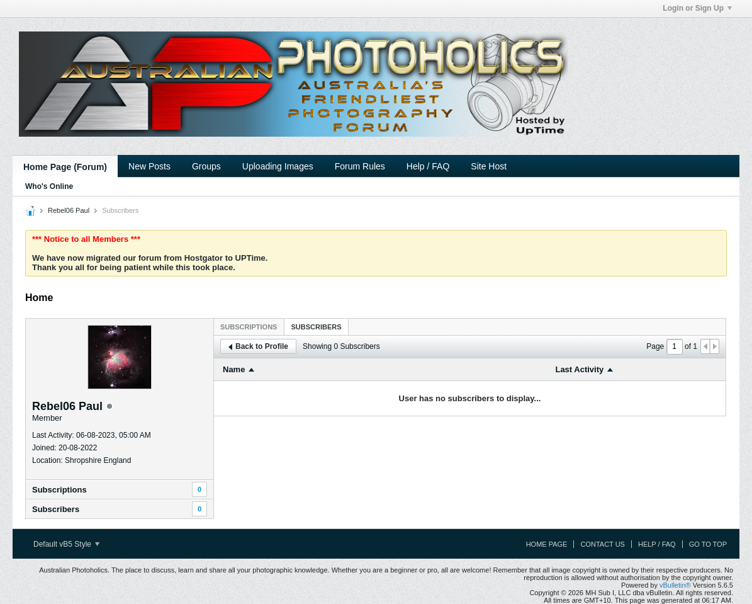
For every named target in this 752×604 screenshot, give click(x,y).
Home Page (547, 544)
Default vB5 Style (66, 544)
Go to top (708, 544)
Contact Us (602, 544)
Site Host (489, 166)
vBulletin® (675, 585)
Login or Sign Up (697, 8)
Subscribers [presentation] (316, 327)
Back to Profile (258, 346)
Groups (206, 166)
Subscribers (55, 509)
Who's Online (49, 186)
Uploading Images (277, 166)
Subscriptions (59, 489)
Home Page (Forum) (65, 167)
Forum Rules (360, 166)
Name (234, 369)
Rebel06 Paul (68, 210)
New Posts (149, 166)
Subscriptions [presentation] (248, 327)
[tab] (248, 326)
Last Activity (579, 369)
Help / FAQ (428, 166)
